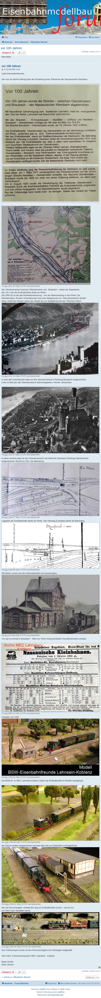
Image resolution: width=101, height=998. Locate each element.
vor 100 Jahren (11, 48)
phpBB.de (61, 992)
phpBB (42, 989)
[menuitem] (5, 37)
